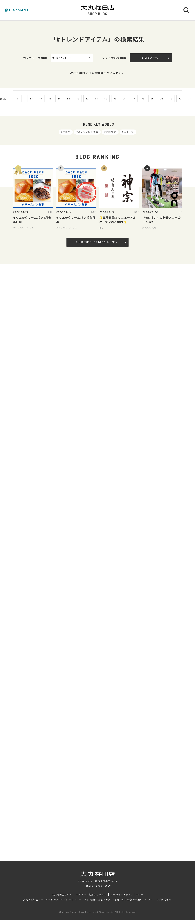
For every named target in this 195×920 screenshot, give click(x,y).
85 (59, 98)
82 (87, 98)
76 (143, 98)
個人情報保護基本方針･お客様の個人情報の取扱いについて (119, 899)
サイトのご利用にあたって (91, 894)
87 (40, 98)
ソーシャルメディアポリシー (127, 894)
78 (124, 98)
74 (161, 98)
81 (96, 98)
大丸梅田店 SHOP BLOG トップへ (100, 242)
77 (133, 98)
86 (50, 98)
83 (78, 98)
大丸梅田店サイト (62, 894)
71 (189, 98)
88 (31, 98)
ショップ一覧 (155, 57)
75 (152, 98)
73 (171, 98)
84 (68, 98)
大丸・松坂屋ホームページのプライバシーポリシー (52, 899)
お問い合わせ (164, 899)
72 (180, 98)
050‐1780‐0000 (100, 885)
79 (115, 98)
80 (106, 98)
